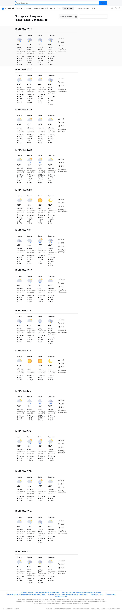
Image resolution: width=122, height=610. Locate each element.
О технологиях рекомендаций (81, 608)
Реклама (16, 608)
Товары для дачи (61, 596)
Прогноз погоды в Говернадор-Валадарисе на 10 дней (67, 594)
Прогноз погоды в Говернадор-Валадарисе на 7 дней (26, 594)
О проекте (49, 608)
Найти (103, 3)
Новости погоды (97, 594)
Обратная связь (95, 608)
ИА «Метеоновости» (114, 608)
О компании (9, 608)
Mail (3, 608)
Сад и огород (110, 594)
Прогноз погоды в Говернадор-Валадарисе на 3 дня (40, 592)
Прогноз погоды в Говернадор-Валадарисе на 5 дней (81, 592)
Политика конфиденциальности (62, 608)
